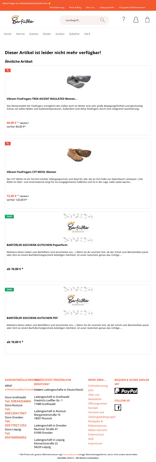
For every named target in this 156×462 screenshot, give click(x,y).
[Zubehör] (74, 34)
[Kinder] (47, 34)
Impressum (95, 443)
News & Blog (75, 7)
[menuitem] (57, 7)
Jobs (91, 390)
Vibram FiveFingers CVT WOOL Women (31, 172)
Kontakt (93, 408)
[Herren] (20, 34)
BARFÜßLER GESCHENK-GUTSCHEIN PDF (32, 318)
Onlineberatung (56, 7)
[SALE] (87, 34)
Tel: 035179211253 (15, 423)
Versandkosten (70, 454)
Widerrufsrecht (97, 430)
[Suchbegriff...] (84, 20)
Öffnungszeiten (97, 403)
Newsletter (95, 399)
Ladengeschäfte (106, 7)
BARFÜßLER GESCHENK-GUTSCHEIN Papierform (37, 245)
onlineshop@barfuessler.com (33, 3)
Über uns (90, 7)
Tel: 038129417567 (15, 411)
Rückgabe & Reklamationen (132, 7)
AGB (90, 439)
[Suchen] (103, 20)
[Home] (7, 34)
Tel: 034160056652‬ (15, 435)
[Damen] (33, 34)
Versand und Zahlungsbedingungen (100, 414)
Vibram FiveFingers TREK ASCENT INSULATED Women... (42, 99)
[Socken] (60, 34)
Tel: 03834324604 (18, 401)
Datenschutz (96, 434)
